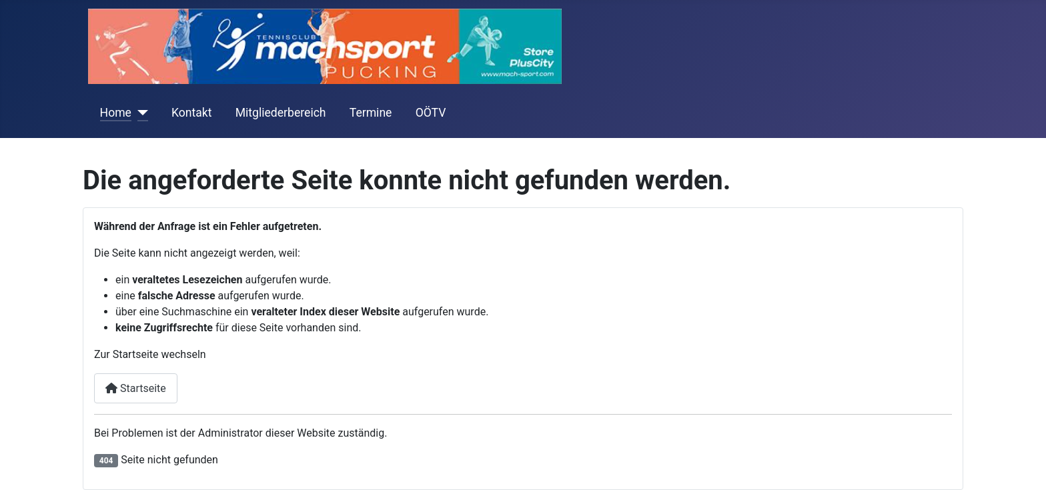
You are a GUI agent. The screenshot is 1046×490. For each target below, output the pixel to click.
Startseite (135, 388)
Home (115, 112)
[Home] (139, 112)
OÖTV (431, 112)
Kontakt (191, 112)
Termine (371, 112)
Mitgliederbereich (280, 112)
